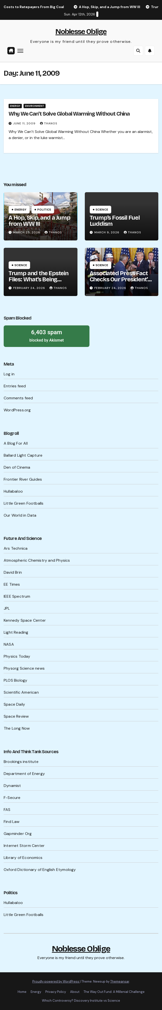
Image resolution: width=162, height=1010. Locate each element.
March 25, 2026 (27, 232)
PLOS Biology (15, 680)
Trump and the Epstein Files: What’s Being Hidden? (38, 279)
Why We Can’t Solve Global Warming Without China (69, 114)
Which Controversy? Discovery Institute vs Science (81, 1000)
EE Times (12, 584)
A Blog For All (16, 443)
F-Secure (12, 797)
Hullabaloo (13, 491)
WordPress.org (17, 410)
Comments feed (18, 398)
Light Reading (16, 632)
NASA (9, 644)
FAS (7, 809)
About (74, 992)
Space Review (16, 716)
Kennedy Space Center (25, 620)
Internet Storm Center (24, 845)
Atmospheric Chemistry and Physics (37, 560)
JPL (7, 608)
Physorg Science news (24, 668)
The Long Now (17, 728)
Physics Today (17, 656)
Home (22, 992)
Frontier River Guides (23, 479)
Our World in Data (20, 515)
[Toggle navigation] (20, 50)
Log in (9, 374)
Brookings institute (21, 761)
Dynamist (12, 785)
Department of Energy (24, 773)
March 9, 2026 (107, 232)
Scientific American (21, 692)
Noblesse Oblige (81, 31)
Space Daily (14, 704)
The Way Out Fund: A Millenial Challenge (114, 992)
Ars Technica (15, 548)
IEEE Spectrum (17, 596)
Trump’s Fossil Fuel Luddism (115, 220)
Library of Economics (23, 857)
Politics (44, 210)
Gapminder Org (18, 833)
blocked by (47, 335)
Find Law (12, 821)
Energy (15, 105)
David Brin (13, 572)
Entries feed (15, 386)
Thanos (48, 123)
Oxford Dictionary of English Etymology (40, 869)
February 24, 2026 (29, 288)
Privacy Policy (55, 992)
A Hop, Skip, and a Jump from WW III (39, 220)
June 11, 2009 (25, 123)
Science (102, 210)
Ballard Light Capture (23, 455)
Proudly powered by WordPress (56, 981)
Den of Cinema (17, 467)
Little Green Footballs (23, 503)
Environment (34, 105)
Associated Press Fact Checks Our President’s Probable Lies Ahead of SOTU (120, 282)
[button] (138, 51)
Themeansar (119, 981)
